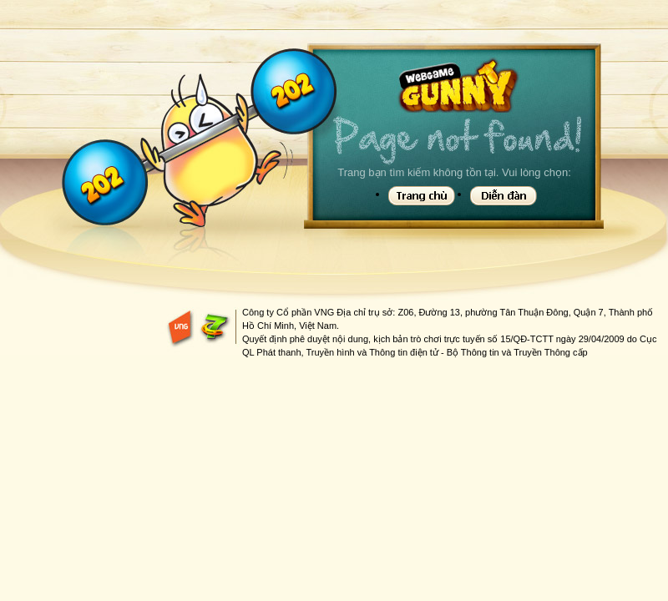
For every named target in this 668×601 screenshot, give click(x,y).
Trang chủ (421, 195)
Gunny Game (457, 86)
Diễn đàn (503, 195)
